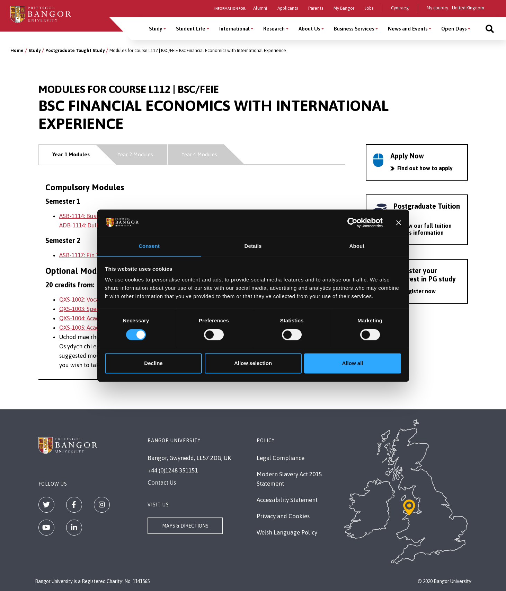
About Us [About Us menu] (309, 29)
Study (34, 50)
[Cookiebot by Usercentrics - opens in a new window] (352, 222)
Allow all (352, 363)
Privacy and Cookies (283, 516)
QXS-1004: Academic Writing (96, 318)
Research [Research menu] (274, 29)
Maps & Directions (185, 526)
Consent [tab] (149, 246)
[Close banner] (398, 222)
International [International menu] (234, 29)
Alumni (260, 8)
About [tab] (357, 246)
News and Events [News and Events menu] (407, 29)
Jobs (369, 8)
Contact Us (162, 482)
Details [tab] (253, 246)
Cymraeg (400, 8)
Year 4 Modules (199, 154)
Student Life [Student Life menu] (190, 29)
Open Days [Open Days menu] (454, 29)
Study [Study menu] (155, 29)
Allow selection (253, 363)
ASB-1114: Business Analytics (96, 215)
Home (17, 50)
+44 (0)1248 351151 (173, 470)
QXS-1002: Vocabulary (87, 299)
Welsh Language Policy (287, 532)
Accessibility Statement (287, 499)
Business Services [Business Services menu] (354, 29)
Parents (315, 8)
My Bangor (344, 8)
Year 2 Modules (135, 154)
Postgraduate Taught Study (75, 50)
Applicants (287, 8)
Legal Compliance (280, 457)
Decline (153, 363)
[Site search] (490, 28)
